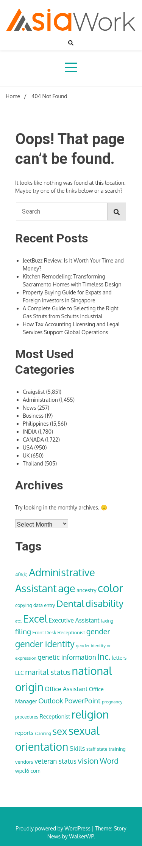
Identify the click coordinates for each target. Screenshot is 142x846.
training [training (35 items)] (117, 749)
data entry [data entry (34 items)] (44, 605)
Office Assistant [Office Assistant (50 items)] (66, 689)
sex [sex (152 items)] (59, 731)
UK (26, 455)
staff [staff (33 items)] (91, 749)
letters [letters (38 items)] (119, 657)
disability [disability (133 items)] (105, 603)
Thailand (33, 463)
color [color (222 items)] (110, 588)
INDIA (30, 431)
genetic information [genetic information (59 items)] (67, 657)
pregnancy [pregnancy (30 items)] (112, 701)
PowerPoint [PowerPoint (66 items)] (82, 700)
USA (28, 447)
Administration (40, 399)
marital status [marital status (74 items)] (47, 672)
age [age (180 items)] (66, 588)
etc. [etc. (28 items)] (18, 621)
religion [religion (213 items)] (90, 714)
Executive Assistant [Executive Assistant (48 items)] (73, 620)
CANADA (33, 439)
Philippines (36, 423)
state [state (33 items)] (102, 749)
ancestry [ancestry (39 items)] (86, 590)
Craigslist (34, 391)
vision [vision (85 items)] (88, 761)
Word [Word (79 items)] (109, 761)
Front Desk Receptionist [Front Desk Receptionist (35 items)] (59, 632)
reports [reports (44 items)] (24, 732)
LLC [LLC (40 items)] (19, 673)
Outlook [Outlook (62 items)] (50, 701)
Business (33, 415)
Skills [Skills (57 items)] (77, 748)
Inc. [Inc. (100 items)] (103, 656)
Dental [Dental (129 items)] (70, 603)
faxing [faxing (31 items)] (107, 621)
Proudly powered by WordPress (54, 828)
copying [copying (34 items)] (23, 605)
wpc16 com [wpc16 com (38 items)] (28, 770)
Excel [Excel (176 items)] (35, 618)
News (29, 407)
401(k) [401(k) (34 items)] (21, 574)
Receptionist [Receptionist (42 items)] (54, 716)
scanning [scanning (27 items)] (43, 733)
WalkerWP (81, 836)
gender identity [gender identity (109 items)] (45, 643)
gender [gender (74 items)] (98, 631)
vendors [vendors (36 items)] (24, 761)
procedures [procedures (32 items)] (26, 717)
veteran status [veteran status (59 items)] (55, 761)
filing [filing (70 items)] (23, 631)
